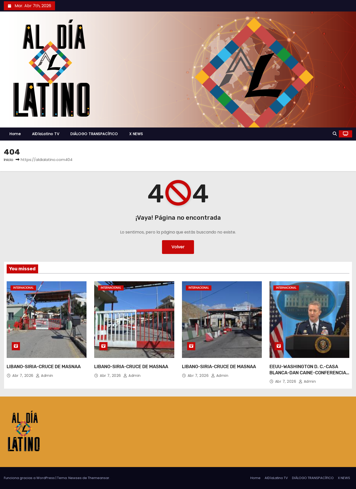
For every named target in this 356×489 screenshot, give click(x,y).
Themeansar (98, 477)
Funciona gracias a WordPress (30, 477)
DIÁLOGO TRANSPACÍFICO (94, 133)
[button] (335, 134)
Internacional (23, 288)
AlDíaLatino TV (45, 133)
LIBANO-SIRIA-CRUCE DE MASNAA (44, 366)
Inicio (8, 159)
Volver (178, 247)
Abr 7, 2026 (23, 375)
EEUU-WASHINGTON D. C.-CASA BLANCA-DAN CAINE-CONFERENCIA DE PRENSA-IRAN (307, 373)
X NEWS (136, 133)
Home (15, 133)
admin (44, 375)
